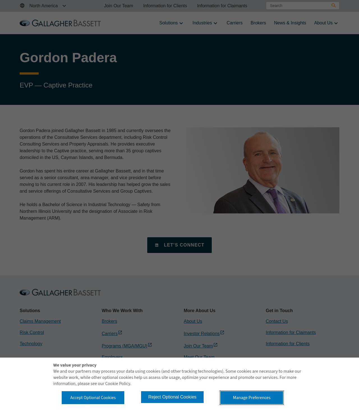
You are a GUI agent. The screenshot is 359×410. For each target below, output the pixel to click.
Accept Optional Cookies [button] (93, 398)
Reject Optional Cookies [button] (172, 397)
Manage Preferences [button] (252, 398)
